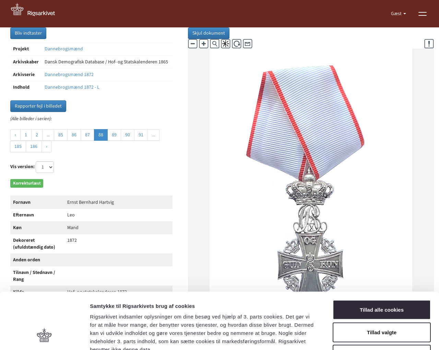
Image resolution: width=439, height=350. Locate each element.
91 (141, 135)
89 (114, 135)
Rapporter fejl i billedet (38, 106)
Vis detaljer (356, 336)
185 (18, 146)
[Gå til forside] (36, 13)
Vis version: (22, 166)
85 (60, 135)
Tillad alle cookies (382, 260)
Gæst (397, 13)
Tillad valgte (381, 283)
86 (74, 135)
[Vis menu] (422, 13)
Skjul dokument (208, 33)
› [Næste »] (46, 146)
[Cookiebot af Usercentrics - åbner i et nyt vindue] (44, 337)
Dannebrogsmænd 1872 (69, 74)
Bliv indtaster (28, 33)
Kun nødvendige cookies (381, 305)
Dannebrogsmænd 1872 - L (72, 87)
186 (33, 146)
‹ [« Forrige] (15, 135)
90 (127, 135)
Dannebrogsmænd (64, 49)
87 (87, 135)
